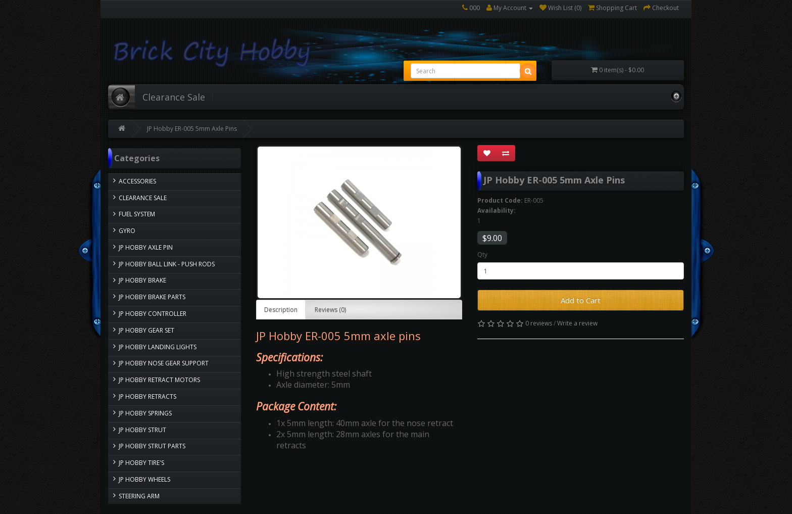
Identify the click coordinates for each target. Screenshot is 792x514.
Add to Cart (581, 300)
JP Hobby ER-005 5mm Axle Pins (192, 128)
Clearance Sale (173, 97)
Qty (482, 254)
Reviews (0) (330, 309)
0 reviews (538, 323)
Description (281, 309)
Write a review (577, 323)
